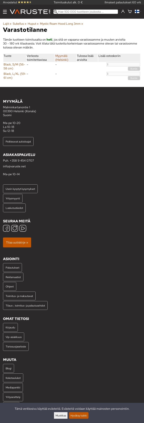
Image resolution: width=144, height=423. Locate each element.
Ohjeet (10, 286)
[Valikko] (5, 12)
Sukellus (19, 24)
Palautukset (12, 267)
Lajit (7, 24)
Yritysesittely (13, 397)
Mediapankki (13, 387)
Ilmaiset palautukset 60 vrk (123, 2)
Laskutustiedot (14, 208)
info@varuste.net (14, 166)
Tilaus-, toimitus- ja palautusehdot (25, 305)
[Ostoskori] (130, 11)
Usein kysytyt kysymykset (20, 189)
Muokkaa (61, 415)
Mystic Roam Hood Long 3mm (61, 24)
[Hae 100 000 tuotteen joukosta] (85, 11)
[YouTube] (23, 229)
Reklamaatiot (13, 277)
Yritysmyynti (13, 198)
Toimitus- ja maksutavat (19, 296)
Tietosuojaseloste (16, 346)
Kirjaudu (10, 327)
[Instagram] (14, 229)
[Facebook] (6, 229)
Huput (33, 24)
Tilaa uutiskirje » (17, 242)
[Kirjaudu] (123, 11)
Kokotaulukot (13, 378)
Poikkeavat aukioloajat (18, 141)
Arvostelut (17, 2)
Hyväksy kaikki (78, 415)
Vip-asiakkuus (14, 337)
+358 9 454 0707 (22, 161)
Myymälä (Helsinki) (61, 58)
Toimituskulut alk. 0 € (68, 2)
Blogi (8, 368)
